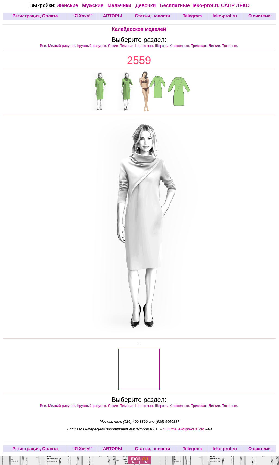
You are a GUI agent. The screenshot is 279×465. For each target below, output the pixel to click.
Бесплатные (176, 5)
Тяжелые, (230, 46)
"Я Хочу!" (82, 16)
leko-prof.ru (206, 5)
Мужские (93, 5)
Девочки (146, 5)
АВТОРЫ (112, 16)
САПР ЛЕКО (235, 5)
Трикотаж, (200, 46)
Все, (44, 46)
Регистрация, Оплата (35, 16)
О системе (259, 16)
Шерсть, (162, 46)
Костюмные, (180, 46)
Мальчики (120, 5)
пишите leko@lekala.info (183, 429)
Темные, (127, 46)
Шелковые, (145, 46)
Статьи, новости (152, 16)
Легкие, (215, 46)
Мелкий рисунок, (62, 46)
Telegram (192, 16)
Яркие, (114, 46)
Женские (69, 5)
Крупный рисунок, (92, 46)
